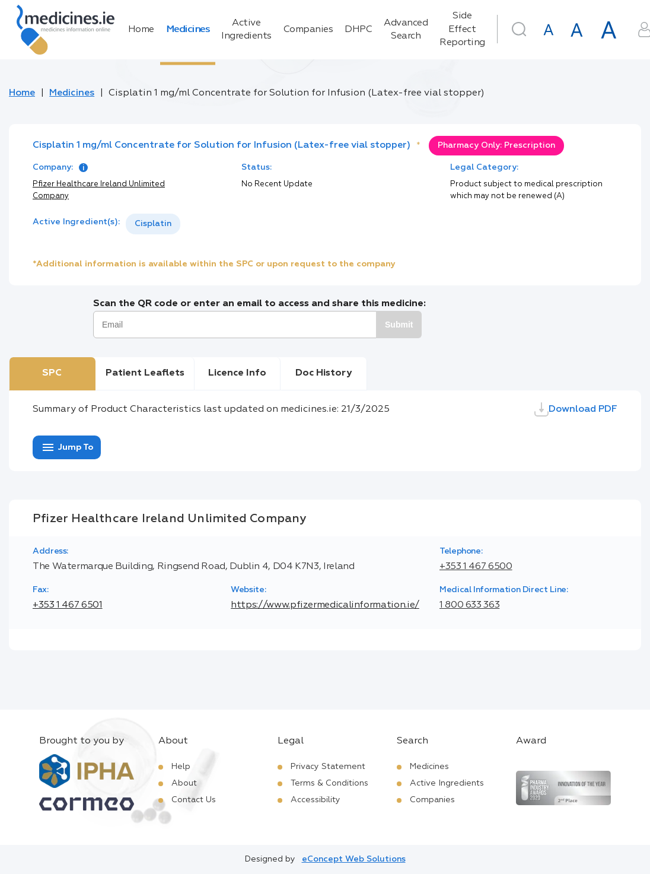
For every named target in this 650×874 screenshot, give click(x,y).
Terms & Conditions (329, 783)
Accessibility (315, 800)
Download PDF (575, 409)
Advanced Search (406, 29)
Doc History (323, 373)
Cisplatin (153, 224)
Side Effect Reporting (462, 29)
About (184, 783)
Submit (399, 324)
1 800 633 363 (469, 605)
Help (180, 766)
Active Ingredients (246, 29)
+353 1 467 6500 (475, 566)
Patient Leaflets (145, 373)
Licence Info (237, 373)
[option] (153, 224)
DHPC (358, 29)
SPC (52, 373)
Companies (308, 29)
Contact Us (193, 800)
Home (141, 29)
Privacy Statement (328, 766)
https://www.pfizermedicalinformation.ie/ (325, 605)
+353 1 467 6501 (68, 605)
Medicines (188, 29)
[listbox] (153, 224)
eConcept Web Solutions (354, 859)
